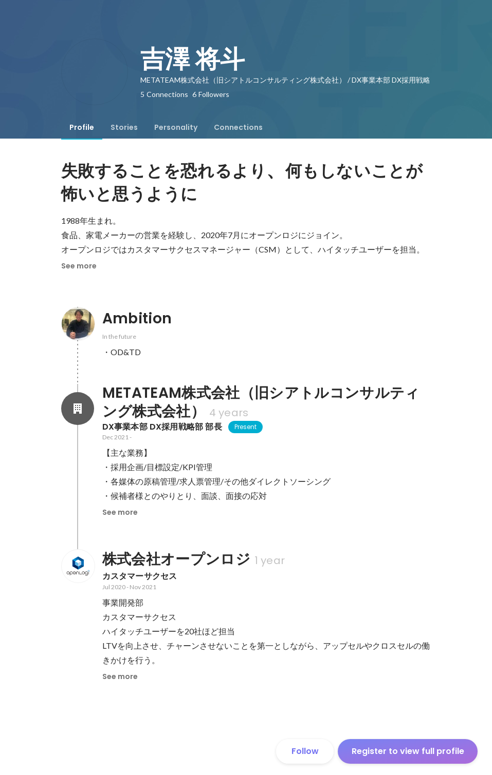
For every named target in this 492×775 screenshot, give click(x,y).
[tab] (81, 127)
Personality (175, 127)
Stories (124, 127)
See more (79, 266)
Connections (238, 127)
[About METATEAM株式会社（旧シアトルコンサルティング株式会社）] (77, 408)
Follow (305, 751)
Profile (81, 127)
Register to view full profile (408, 751)
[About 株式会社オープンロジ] (77, 566)
